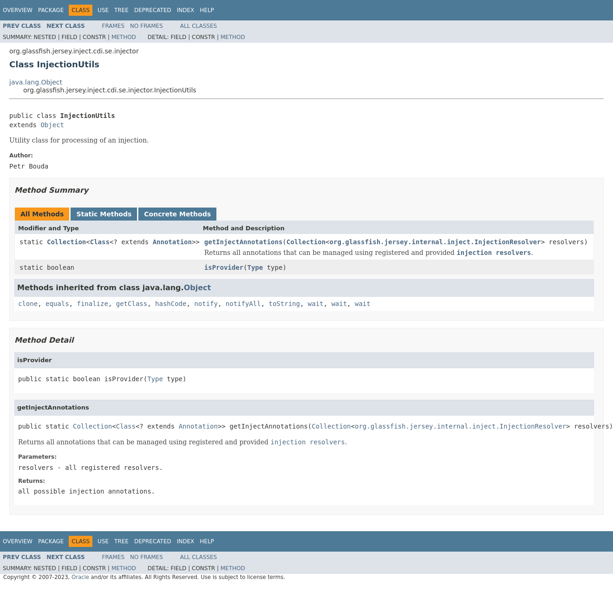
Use (103, 10)
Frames (113, 26)
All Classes (198, 26)
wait (316, 303)
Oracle (80, 577)
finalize (92, 303)
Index (186, 10)
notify (206, 303)
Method (123, 37)
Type (255, 267)
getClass (131, 303)
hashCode (170, 303)
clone (28, 303)
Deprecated (152, 10)
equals (57, 303)
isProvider (223, 267)
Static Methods (103, 214)
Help (207, 10)
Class (100, 242)
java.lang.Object (35, 82)
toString (284, 303)
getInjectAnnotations (243, 242)
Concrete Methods (177, 214)
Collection (66, 242)
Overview (18, 10)
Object (52, 125)
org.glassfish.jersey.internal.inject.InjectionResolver (435, 242)
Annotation (172, 242)
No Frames (146, 26)
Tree (121, 10)
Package (51, 10)
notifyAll (243, 303)
